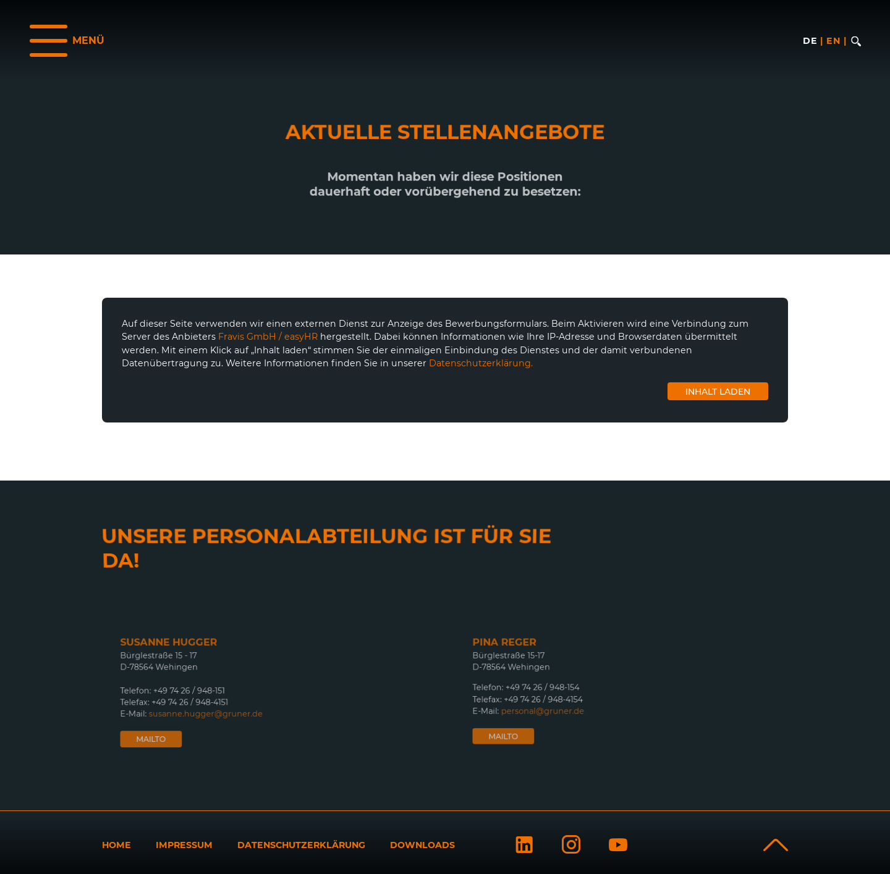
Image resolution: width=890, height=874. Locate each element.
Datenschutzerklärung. (481, 363)
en (833, 40)
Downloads (422, 845)
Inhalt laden (717, 391)
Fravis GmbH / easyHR (268, 336)
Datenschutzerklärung (301, 845)
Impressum (184, 845)
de (810, 40)
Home (116, 845)
